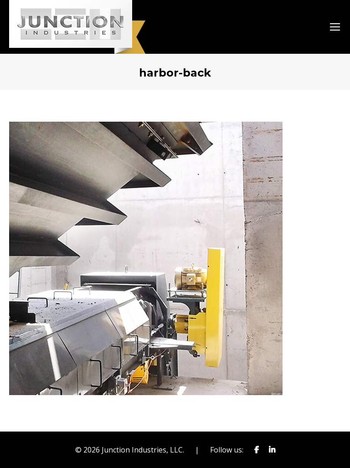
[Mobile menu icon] (335, 27)
